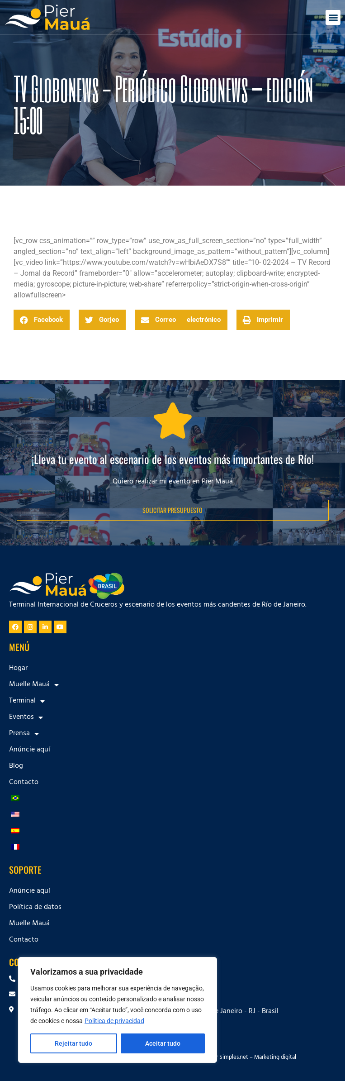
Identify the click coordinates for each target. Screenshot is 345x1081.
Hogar (18, 668)
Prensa (24, 734)
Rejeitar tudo (73, 1043)
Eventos (26, 717)
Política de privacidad (114, 1020)
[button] (333, 17)
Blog (16, 766)
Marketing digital (275, 1057)
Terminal (27, 701)
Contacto (23, 782)
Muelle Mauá (34, 685)
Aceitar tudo (162, 1043)
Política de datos (35, 907)
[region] (117, 1010)
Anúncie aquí (29, 750)
